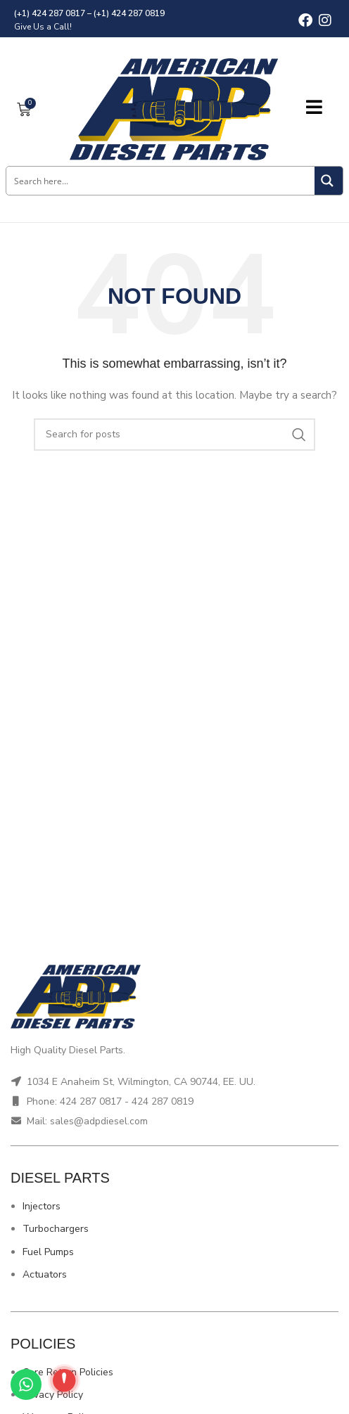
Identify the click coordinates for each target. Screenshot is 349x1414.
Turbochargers (56, 1228)
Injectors (42, 1206)
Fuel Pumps (48, 1252)
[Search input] (161, 180)
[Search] (174, 434)
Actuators (45, 1274)
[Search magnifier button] (329, 181)
